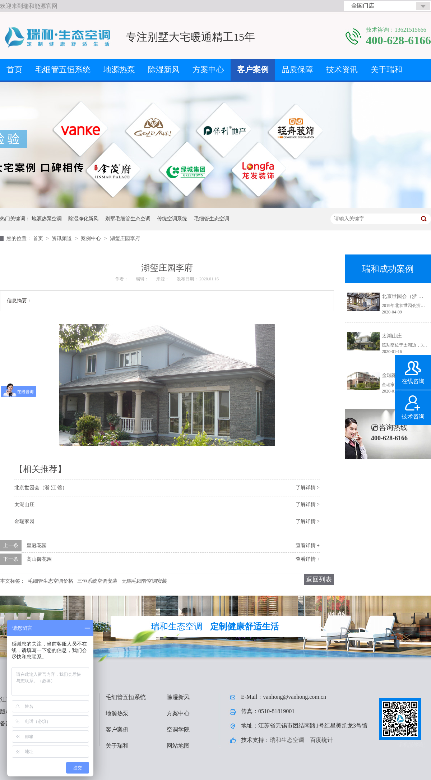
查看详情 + (308, 545)
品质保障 (297, 69)
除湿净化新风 (83, 218)
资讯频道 (62, 238)
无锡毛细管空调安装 (144, 581)
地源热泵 (119, 69)
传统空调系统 (172, 218)
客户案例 (253, 69)
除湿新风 (164, 69)
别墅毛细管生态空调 (127, 218)
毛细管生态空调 (211, 218)
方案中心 (208, 69)
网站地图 (178, 746)
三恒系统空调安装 (97, 581)
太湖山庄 (24, 504)
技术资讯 (342, 69)
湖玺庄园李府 (125, 238)
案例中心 (91, 238)
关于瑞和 (386, 69)
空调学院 (178, 729)
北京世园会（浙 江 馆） (40, 487)
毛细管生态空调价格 (50, 581)
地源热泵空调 (47, 218)
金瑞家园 (24, 521)
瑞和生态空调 (287, 740)
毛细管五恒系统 (63, 69)
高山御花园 (39, 559)
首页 (14, 69)
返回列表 (319, 579)
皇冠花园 (37, 545)
